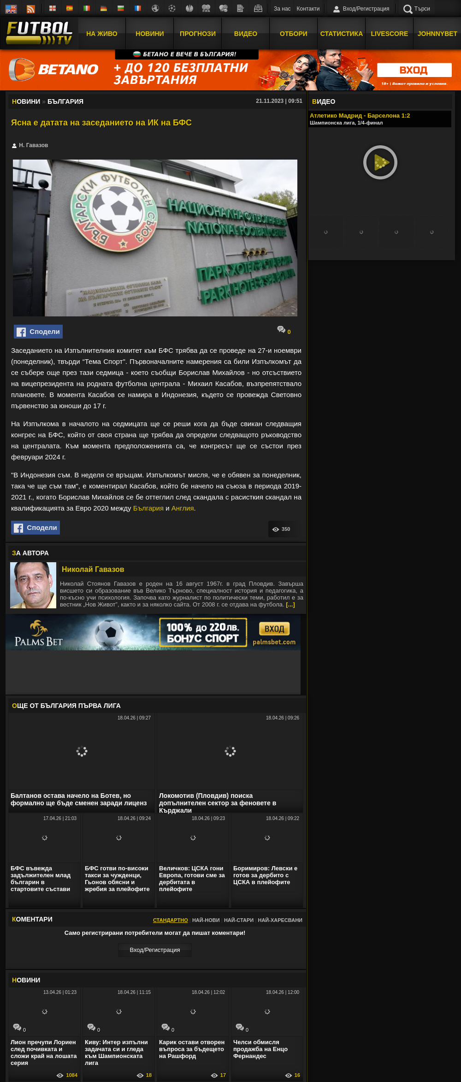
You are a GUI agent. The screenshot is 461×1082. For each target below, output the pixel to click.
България (148, 508)
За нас (282, 9)
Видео (245, 33)
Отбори (293, 33)
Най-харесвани (280, 920)
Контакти (308, 9)
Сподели (38, 332)
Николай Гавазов (93, 569)
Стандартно (170, 920)
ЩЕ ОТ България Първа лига (66, 705)
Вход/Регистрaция (155, 949)
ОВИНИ (26, 980)
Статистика (341, 33)
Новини (150, 33)
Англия (182, 508)
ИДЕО (323, 101)
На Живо (101, 33)
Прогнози (198, 33)
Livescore (389, 33)
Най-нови (206, 920)
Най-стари (239, 920)
